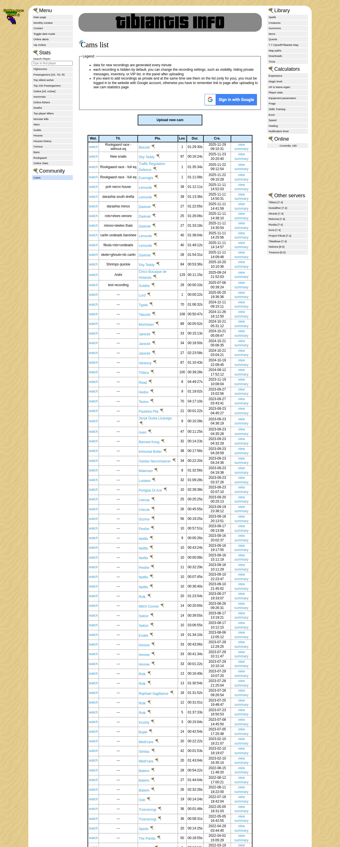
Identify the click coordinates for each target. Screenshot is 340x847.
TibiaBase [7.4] (278, 241)
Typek (148, 314)
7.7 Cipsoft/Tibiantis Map (283, 44)
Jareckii (149, 343)
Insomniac (39, 96)
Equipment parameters (282, 98)
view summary (242, 155)
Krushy (149, 734)
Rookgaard (40, 157)
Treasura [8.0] (277, 252)
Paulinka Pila (153, 420)
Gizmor (149, 529)
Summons (275, 28)
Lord (147, 304)
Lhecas (149, 510)
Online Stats (40, 163)
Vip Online (39, 44)
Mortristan (151, 333)
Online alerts (41, 39)
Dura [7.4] (274, 229)
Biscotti (149, 156)
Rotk (147, 607)
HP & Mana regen (279, 87)
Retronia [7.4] (277, 218)
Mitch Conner (153, 617)
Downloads (275, 55)
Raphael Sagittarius (158, 701)
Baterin (149, 782)
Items (272, 33)
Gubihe (149, 295)
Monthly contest (42, 22)
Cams (37, 177)
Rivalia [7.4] (276, 224)
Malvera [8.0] (276, 246)
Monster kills (40, 119)
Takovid (149, 324)
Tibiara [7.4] (276, 202)
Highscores (40, 68)
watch (96, 156)
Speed (273, 120)
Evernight (150, 187)
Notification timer (279, 131)
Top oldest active (43, 80)
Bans (36, 152)
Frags (272, 103)
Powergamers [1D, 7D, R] (48, 74)
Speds (148, 840)
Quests (273, 39)
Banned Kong (154, 451)
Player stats (276, 92)
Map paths (275, 50)
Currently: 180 (288, 145)
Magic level (275, 81)
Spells (272, 17)
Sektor (148, 626)
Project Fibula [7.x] (280, 235)
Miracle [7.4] (276, 213)
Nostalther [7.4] (278, 207)
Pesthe (149, 539)
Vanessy (150, 372)
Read (147, 391)
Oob (146, 812)
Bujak (147, 744)
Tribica (148, 382)
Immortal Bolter (155, 460)
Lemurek (150, 196)
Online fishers (41, 102)
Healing (273, 125)
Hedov (148, 401)
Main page (39, 17)
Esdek (148, 646)
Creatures (274, 22)
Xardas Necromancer (159, 467)
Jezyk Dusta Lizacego (159, 427)
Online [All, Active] (44, 91)
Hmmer (149, 655)
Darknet (149, 216)
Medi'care (151, 754)
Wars (36, 124)
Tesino (148, 411)
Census (38, 146)
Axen (147, 441)
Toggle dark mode (44, 33)
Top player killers (43, 113)
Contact (38, 28)
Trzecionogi (152, 821)
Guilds (37, 130)
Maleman (150, 481)
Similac (149, 763)
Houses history (42, 141)
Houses (38, 135)
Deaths (37, 107)
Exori (272, 114)
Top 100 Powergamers (47, 85)
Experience (275, 75)
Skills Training (277, 109)
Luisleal (149, 491)
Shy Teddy (151, 166)
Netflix (148, 549)
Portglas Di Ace (155, 501)
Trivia (272, 61)
